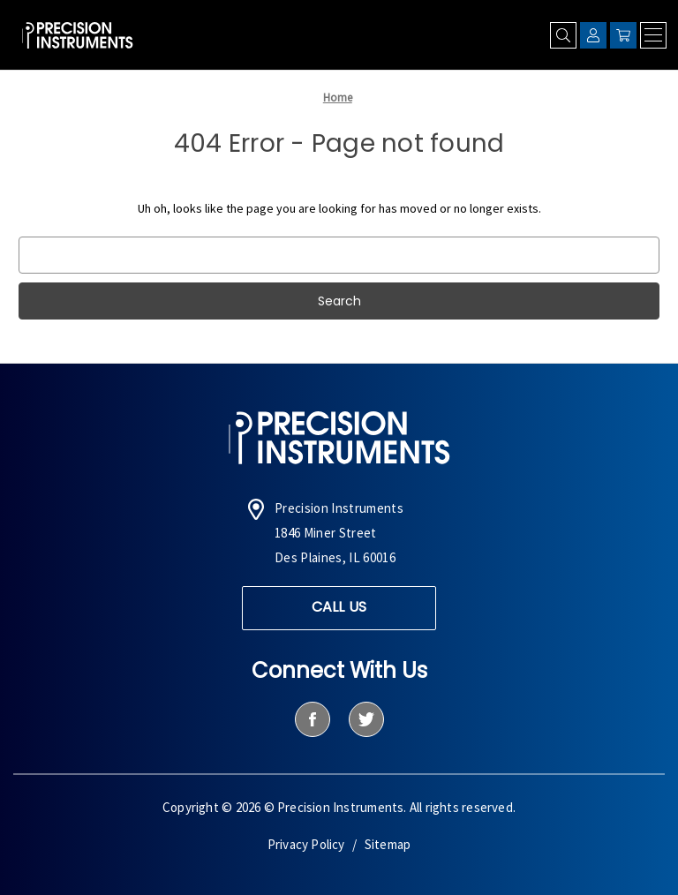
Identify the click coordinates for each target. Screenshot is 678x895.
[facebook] (312, 719)
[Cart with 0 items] (623, 35)
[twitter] (366, 719)
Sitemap (388, 844)
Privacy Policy (306, 844)
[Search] (563, 35)
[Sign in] (593, 35)
